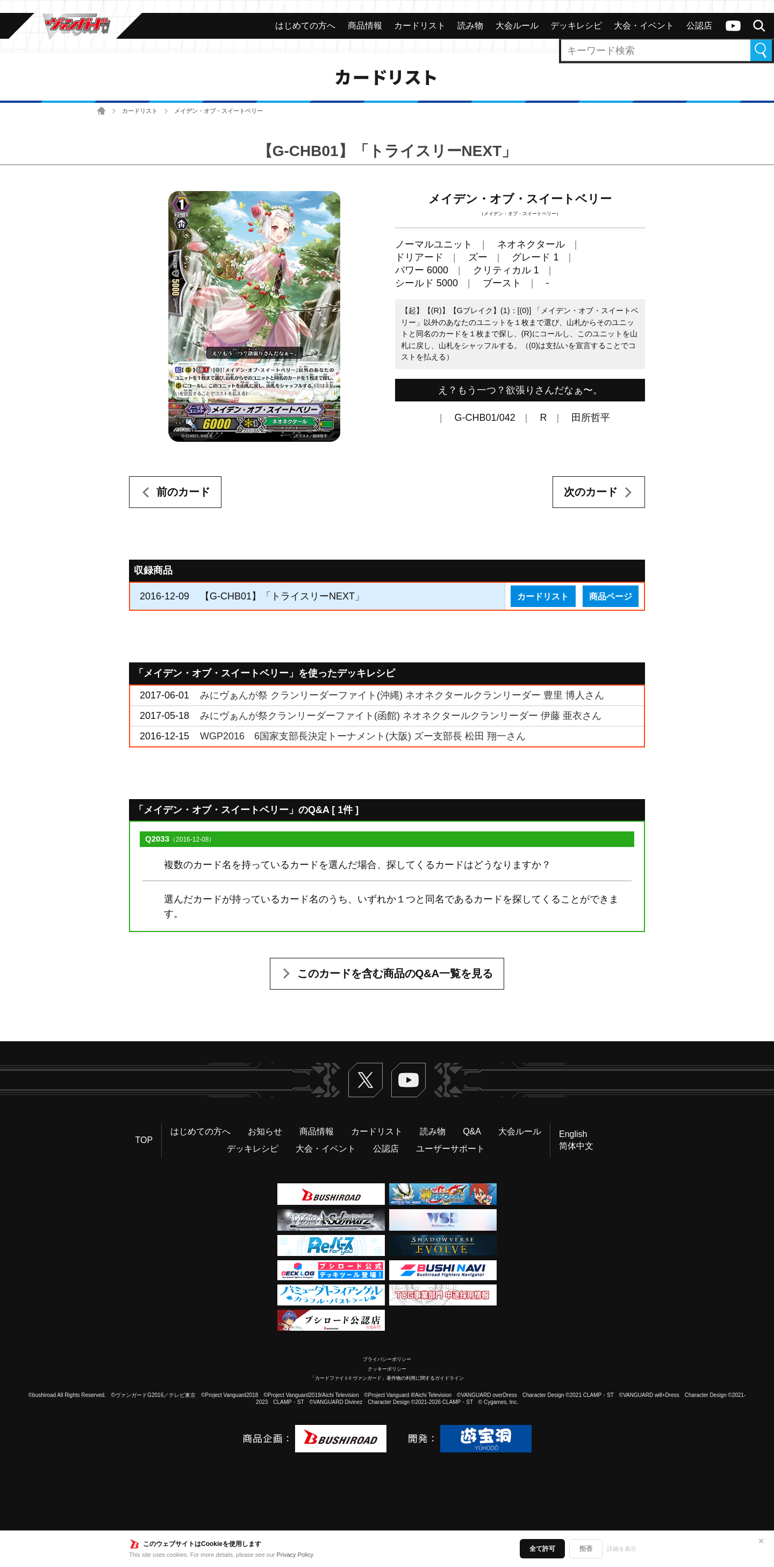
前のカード (183, 492)
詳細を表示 (621, 1548)
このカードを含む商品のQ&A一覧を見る (395, 973)
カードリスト (139, 111)
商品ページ (610, 596)
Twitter (365, 1080)
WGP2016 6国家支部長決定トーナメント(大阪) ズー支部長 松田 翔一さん (363, 736)
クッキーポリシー (387, 1369)
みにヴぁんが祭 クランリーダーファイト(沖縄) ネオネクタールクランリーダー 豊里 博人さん (402, 695)
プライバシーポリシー (387, 1359)
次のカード (591, 492)
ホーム (101, 111)
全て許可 (542, 1548)
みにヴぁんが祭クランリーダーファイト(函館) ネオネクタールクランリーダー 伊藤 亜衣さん (400, 715)
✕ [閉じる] (761, 1541)
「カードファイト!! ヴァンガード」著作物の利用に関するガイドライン (387, 1378)
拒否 (585, 1548)
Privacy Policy (295, 1554)
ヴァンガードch (733, 26)
